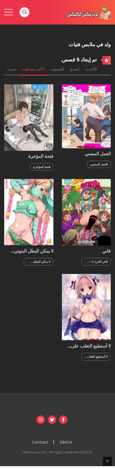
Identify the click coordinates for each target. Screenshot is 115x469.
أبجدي (74, 69)
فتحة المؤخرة (40, 156)
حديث (12, 69)
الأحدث (91, 69)
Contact (40, 442)
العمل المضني (98, 154)
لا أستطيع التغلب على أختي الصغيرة (91, 349)
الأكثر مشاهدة (33, 69)
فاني (106, 251)
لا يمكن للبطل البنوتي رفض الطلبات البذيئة (33, 254)
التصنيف (57, 69)
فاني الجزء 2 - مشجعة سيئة (98, 261)
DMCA (66, 442)
